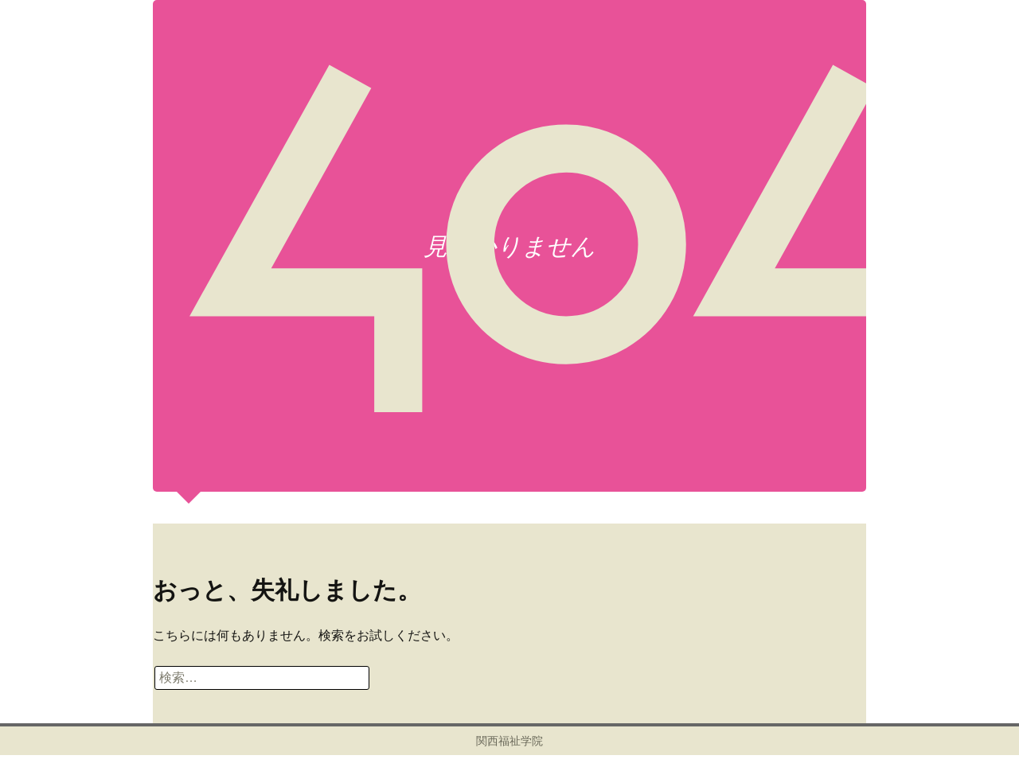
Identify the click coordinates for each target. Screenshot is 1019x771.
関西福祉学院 (509, 740)
